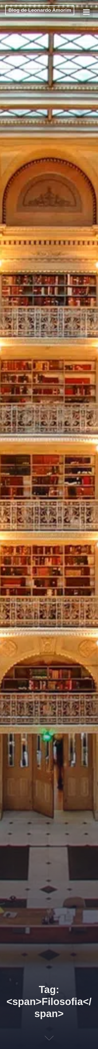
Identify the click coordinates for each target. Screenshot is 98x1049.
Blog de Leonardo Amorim (39, 10)
